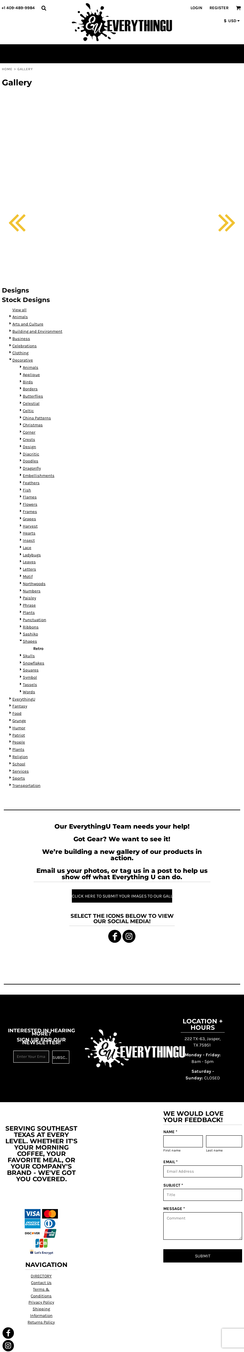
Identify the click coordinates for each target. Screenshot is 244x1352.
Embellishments (38, 475)
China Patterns (37, 418)
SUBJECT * (173, 1185)
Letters (29, 569)
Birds (28, 382)
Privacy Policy (41, 1302)
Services (20, 771)
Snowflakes (33, 663)
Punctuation (34, 619)
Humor (18, 727)
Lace (27, 547)
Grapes (29, 518)
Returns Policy (41, 1322)
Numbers (32, 591)
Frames (30, 511)
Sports (18, 778)
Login (196, 7)
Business (21, 338)
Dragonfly (32, 468)
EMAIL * (170, 1161)
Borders (30, 388)
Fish (27, 490)
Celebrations (24, 345)
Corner (29, 432)
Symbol (30, 677)
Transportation (26, 785)
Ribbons (31, 627)
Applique (31, 374)
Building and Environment (37, 331)
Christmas (33, 425)
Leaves (29, 561)
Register (219, 7)
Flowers (30, 504)
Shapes (30, 641)
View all (19, 309)
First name (172, 1150)
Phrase (29, 605)
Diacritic (31, 454)
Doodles (30, 461)
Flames (30, 497)
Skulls (29, 655)
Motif (28, 576)
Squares (31, 670)
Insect (29, 540)
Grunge (19, 720)
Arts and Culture (27, 324)
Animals (20, 316)
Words (29, 691)
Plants (29, 612)
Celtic (28, 410)
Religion (20, 756)
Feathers (31, 482)
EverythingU (23, 699)
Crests (29, 439)
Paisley (29, 598)
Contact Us (41, 1282)
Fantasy (19, 706)
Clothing (20, 352)
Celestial (31, 403)
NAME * (170, 1131)
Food (17, 713)
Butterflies (33, 396)
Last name (214, 1150)
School (18, 764)
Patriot (18, 735)
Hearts (29, 533)
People (18, 742)
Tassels (30, 684)
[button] (43, 7)
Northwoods (34, 583)
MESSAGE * (174, 1208)
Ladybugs (32, 555)
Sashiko (30, 634)
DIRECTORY (41, 1276)
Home (7, 69)
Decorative (22, 360)
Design (29, 446)
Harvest (30, 526)
